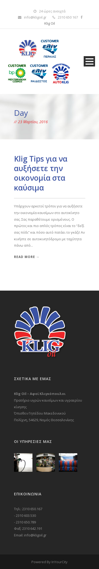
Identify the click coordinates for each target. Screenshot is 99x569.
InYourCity (59, 561)
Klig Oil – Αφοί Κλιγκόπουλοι (39, 393)
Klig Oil (49, 23)
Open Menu (89, 61)
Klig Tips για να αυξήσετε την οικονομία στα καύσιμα (40, 173)
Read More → (27, 257)
